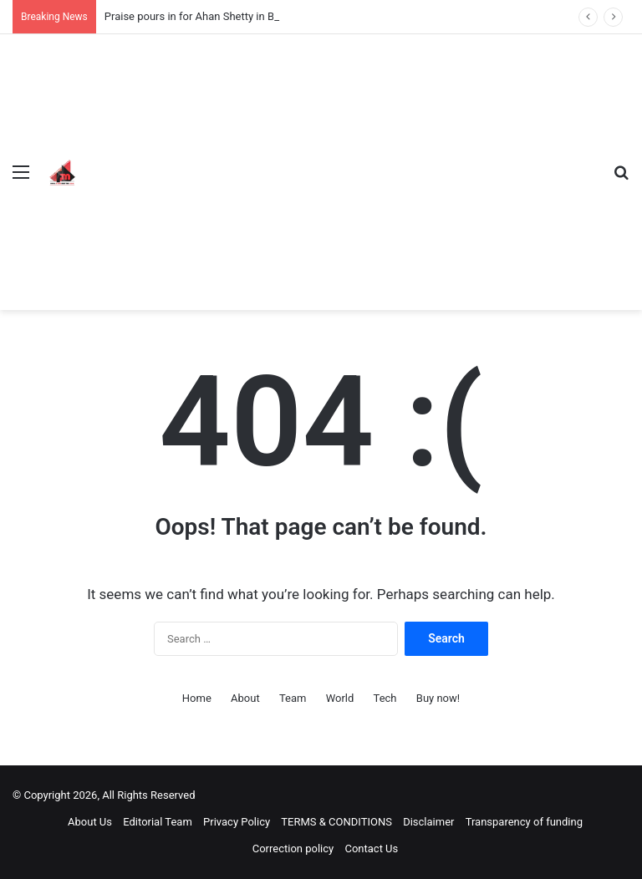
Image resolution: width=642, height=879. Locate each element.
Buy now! (438, 698)
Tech (385, 698)
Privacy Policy (236, 821)
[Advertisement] (341, 160)
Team (293, 698)
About (245, 698)
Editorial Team (157, 821)
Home (196, 698)
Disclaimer (428, 821)
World (340, 698)
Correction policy (293, 848)
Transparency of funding (524, 821)
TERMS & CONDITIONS (336, 821)
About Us (90, 821)
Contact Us (371, 848)
